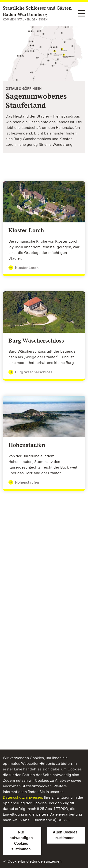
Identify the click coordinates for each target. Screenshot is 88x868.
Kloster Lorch (23, 268)
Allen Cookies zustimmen (65, 835)
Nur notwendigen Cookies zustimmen (21, 840)
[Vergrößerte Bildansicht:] (44, 53)
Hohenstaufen (23, 482)
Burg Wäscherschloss (30, 372)
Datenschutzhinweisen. (23, 797)
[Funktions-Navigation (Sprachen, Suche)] (81, 14)
